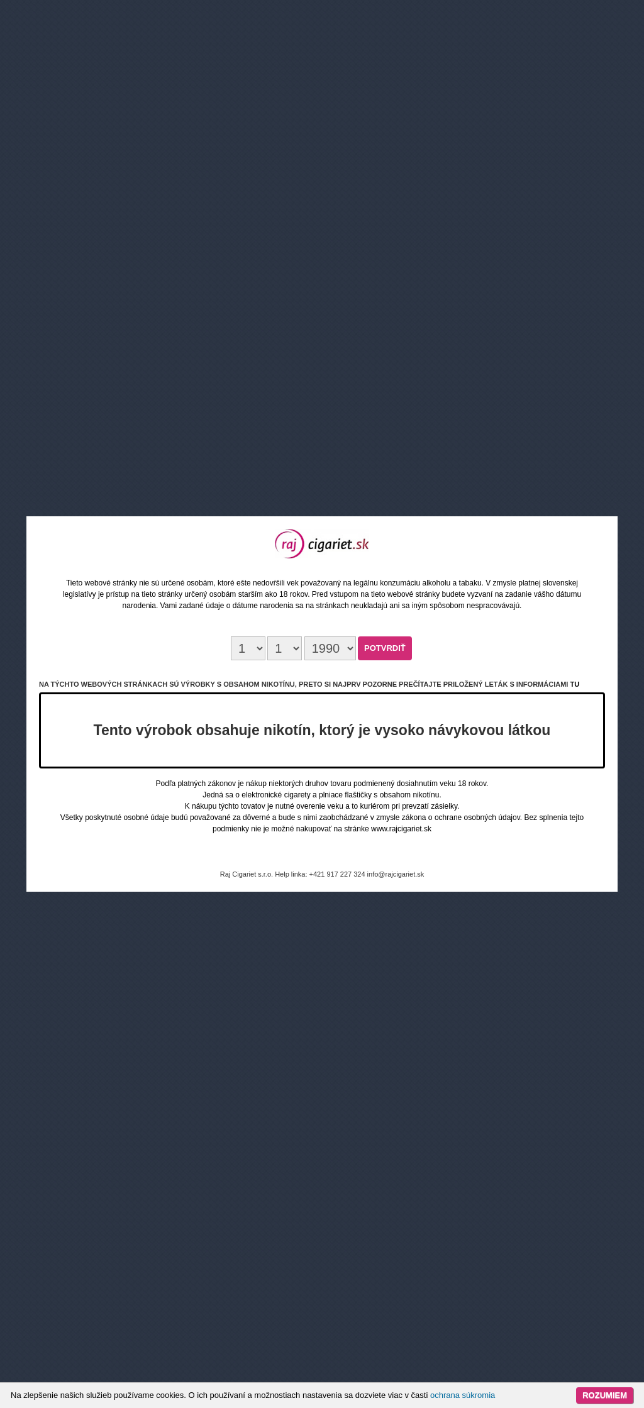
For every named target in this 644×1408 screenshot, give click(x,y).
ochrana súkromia (462, 1395)
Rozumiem (604, 1395)
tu (574, 684)
